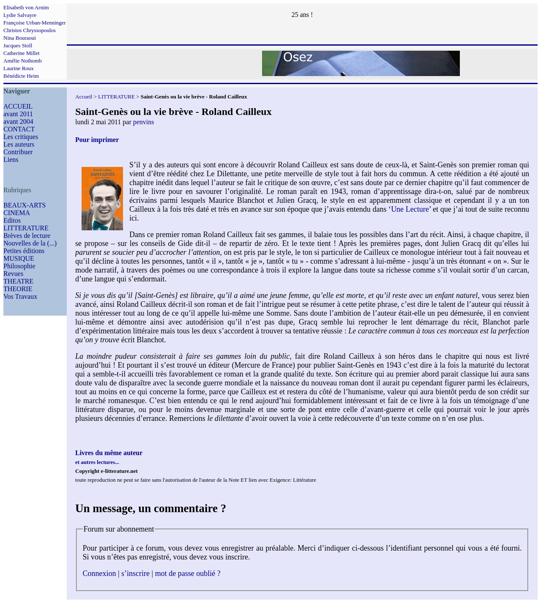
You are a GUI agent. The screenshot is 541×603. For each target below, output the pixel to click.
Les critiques (20, 136)
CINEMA (16, 212)
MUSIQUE (18, 258)
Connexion (99, 573)
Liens (11, 159)
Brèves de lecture (26, 235)
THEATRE (18, 281)
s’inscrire (135, 573)
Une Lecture (410, 209)
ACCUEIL (18, 106)
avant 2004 (18, 121)
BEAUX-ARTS (24, 205)
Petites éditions (23, 250)
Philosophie (19, 266)
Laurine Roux (18, 68)
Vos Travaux (20, 296)
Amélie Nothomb (22, 60)
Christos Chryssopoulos (29, 30)
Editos (12, 220)
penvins (143, 122)
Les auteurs (18, 144)
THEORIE (17, 288)
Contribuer (18, 152)
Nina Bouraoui (19, 38)
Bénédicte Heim (21, 76)
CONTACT (19, 129)
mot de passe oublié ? (188, 573)
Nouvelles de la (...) (30, 243)
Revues (13, 273)
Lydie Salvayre (19, 15)
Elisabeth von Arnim (26, 7)
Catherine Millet (21, 53)
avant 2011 (18, 113)
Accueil (83, 96)
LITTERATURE (26, 228)
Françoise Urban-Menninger (34, 22)
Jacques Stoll (17, 45)
